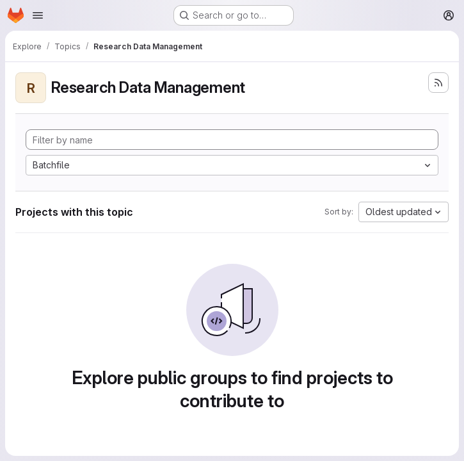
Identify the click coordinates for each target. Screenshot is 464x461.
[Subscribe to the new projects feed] (438, 82)
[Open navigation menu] (38, 15)
